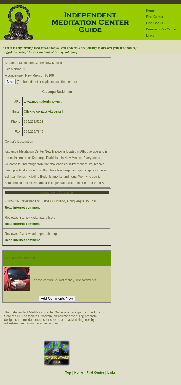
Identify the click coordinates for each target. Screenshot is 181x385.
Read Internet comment (22, 207)
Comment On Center (161, 29)
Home (150, 10)
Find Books (154, 23)
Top (68, 373)
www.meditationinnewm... (43, 102)
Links (150, 35)
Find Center (154, 17)
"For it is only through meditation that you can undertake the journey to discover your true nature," (70, 48)
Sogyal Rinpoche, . (40, 52)
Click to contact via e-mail (43, 111)
